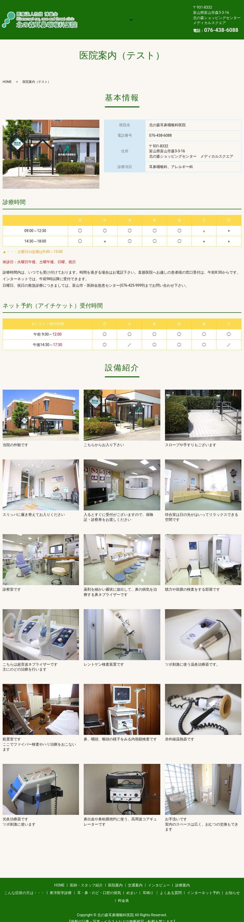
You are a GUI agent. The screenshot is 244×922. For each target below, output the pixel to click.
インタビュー (122, 12)
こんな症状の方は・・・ (24, 886)
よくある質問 (95, 20)
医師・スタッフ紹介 (123, 4)
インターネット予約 (136, 20)
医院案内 (160, 4)
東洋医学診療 (61, 886)
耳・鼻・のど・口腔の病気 (99, 886)
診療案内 (153, 12)
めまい (131, 886)
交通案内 (91, 12)
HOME (89, 4)
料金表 (89, 28)
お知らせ (172, 20)
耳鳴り (148, 886)
